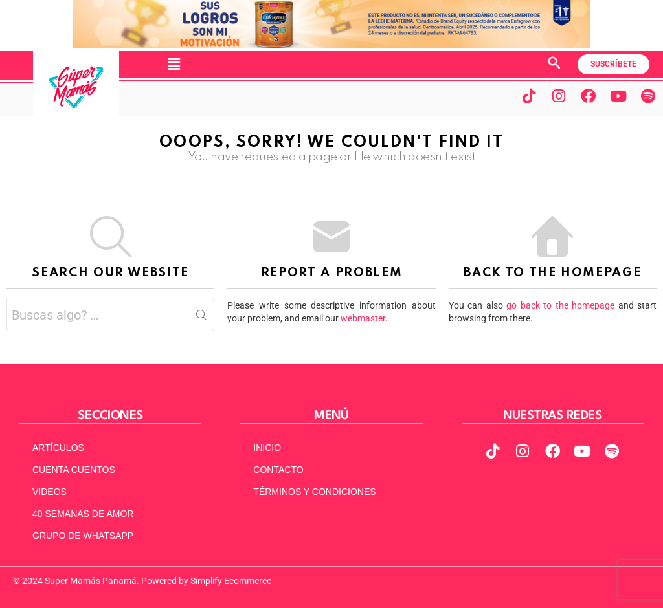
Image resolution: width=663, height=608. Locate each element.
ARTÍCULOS (58, 447)
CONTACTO (278, 469)
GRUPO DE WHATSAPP (82, 535)
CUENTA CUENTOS (73, 469)
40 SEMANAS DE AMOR (82, 513)
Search (201, 317)
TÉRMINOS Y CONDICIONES (314, 491)
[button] (174, 64)
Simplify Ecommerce (230, 581)
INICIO (267, 447)
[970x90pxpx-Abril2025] (331, 44)
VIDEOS (49, 491)
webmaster (363, 318)
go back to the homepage (560, 305)
